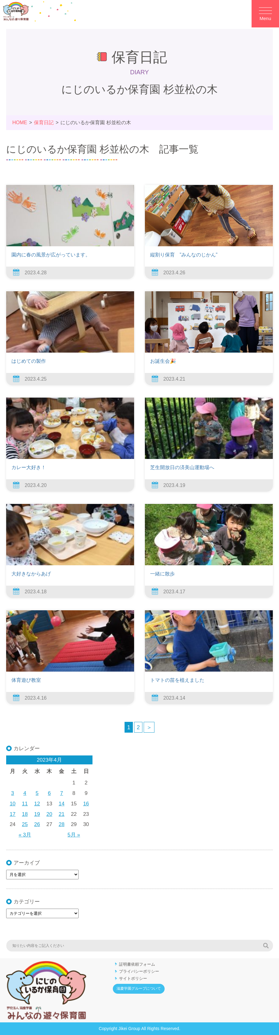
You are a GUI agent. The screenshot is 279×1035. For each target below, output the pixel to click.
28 (61, 824)
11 (25, 804)
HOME (19, 122)
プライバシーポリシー (139, 971)
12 (37, 804)
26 (37, 824)
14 (61, 804)
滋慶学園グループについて (139, 988)
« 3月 (24, 835)
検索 (266, 945)
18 (25, 814)
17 (12, 814)
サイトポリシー (133, 978)
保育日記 (44, 122)
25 (25, 824)
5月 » (74, 835)
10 (12, 804)
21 (61, 814)
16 (86, 804)
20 (49, 814)
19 (37, 814)
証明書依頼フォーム (137, 964)
